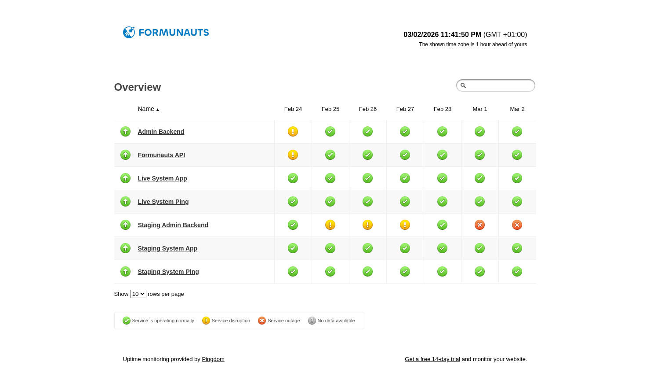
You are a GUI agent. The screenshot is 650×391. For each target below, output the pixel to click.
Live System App (162, 178)
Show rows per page (149, 294)
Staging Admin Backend (173, 225)
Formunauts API (161, 155)
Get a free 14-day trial (432, 359)
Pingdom (213, 359)
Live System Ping (163, 201)
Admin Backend (161, 131)
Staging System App (168, 248)
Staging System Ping (168, 271)
